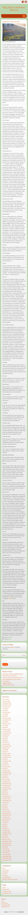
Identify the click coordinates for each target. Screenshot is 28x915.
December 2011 (6, 813)
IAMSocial (6, 911)
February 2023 (6, 718)
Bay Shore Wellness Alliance (14, 9)
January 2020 (6, 731)
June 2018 (5, 750)
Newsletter (5, 872)
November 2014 (6, 774)
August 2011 (5, 821)
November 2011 (6, 815)
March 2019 (5, 742)
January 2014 (6, 781)
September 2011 (6, 819)
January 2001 (6, 851)
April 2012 (5, 808)
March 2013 (5, 794)
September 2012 (6, 800)
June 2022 (5, 722)
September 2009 (7, 841)
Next (24, 655)
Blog (10, 639)
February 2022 (6, 723)
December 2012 (6, 796)
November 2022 (6, 720)
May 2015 (5, 768)
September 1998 (6, 856)
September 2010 (6, 834)
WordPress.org (6, 893)
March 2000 (5, 852)
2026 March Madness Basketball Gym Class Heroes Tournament (12, 674)
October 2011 (6, 817)
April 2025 (5, 710)
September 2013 (6, 789)
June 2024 (5, 714)
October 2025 (6, 707)
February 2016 (6, 766)
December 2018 (6, 746)
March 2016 (5, 765)
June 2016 (5, 763)
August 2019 (5, 735)
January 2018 (6, 755)
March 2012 (5, 809)
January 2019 (6, 744)
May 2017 (4, 759)
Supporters (5, 875)
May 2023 (5, 716)
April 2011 (4, 826)
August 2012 (5, 802)
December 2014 (6, 772)
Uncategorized (6, 877)
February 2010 (6, 839)
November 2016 (6, 761)
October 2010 (6, 832)
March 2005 (5, 849)
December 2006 (6, 845)
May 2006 (5, 847)
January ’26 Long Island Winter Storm (12, 677)
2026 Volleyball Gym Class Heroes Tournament (11, 680)
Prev (4, 655)
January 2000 (6, 854)
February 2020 (6, 729)
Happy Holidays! (6, 683)
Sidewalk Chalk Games (11, 22)
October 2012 (6, 798)
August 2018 (5, 748)
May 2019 (5, 738)
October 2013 (6, 787)
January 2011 (6, 830)
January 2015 (6, 770)
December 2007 (6, 843)
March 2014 (5, 778)
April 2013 (5, 793)
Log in (4, 887)
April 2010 (5, 836)
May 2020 (5, 727)
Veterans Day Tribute (8, 685)
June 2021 (5, 725)
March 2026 (5, 699)
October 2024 (6, 712)
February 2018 (6, 753)
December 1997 (6, 858)
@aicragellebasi (21, 911)
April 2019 (5, 740)
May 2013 (4, 791)
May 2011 (4, 824)
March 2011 (5, 828)
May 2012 (5, 806)
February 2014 (6, 780)
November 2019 (6, 733)
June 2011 (5, 822)
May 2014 (4, 776)
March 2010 (5, 837)
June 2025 (5, 708)
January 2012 (6, 811)
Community (5, 870)
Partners (4, 874)
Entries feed (5, 889)
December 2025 (6, 703)
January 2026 (6, 701)
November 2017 (6, 757)
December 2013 (6, 783)
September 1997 (6, 860)
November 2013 (6, 785)
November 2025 (6, 705)
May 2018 (5, 751)
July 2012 (5, 804)
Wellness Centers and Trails (9, 879)
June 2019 (5, 737)
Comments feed (6, 891)
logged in (12, 647)
